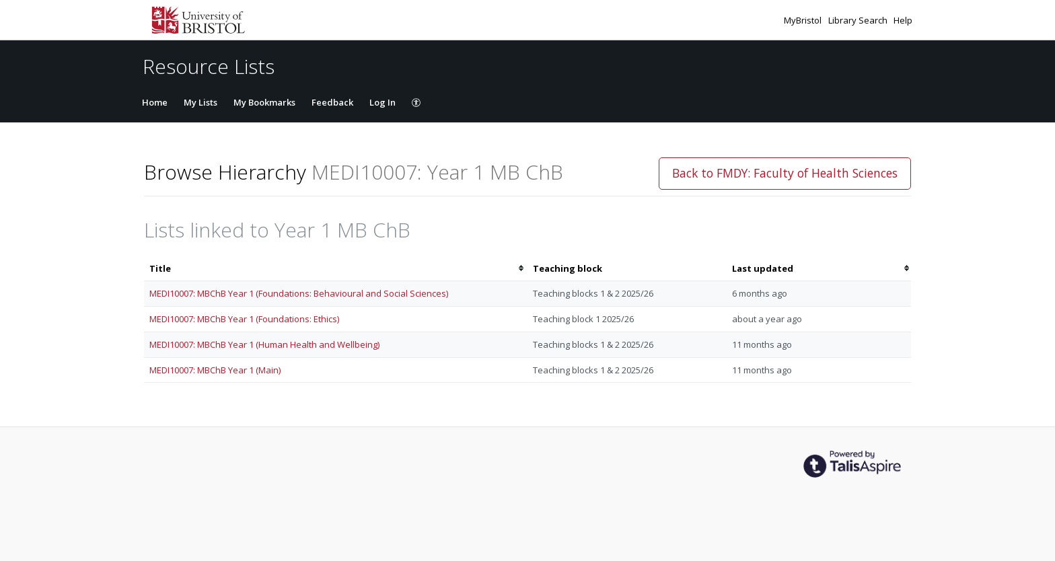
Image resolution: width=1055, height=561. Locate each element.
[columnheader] (336, 268)
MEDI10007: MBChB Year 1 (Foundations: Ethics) (244, 319)
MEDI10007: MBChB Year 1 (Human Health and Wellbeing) (264, 344)
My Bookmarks (264, 102)
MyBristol (804, 20)
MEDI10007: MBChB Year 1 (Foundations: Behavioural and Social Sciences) (298, 293)
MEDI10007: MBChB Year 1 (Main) (215, 370)
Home (155, 102)
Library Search (858, 20)
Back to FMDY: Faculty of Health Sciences (785, 173)
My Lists (200, 102)
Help (903, 20)
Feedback (332, 102)
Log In (382, 102)
